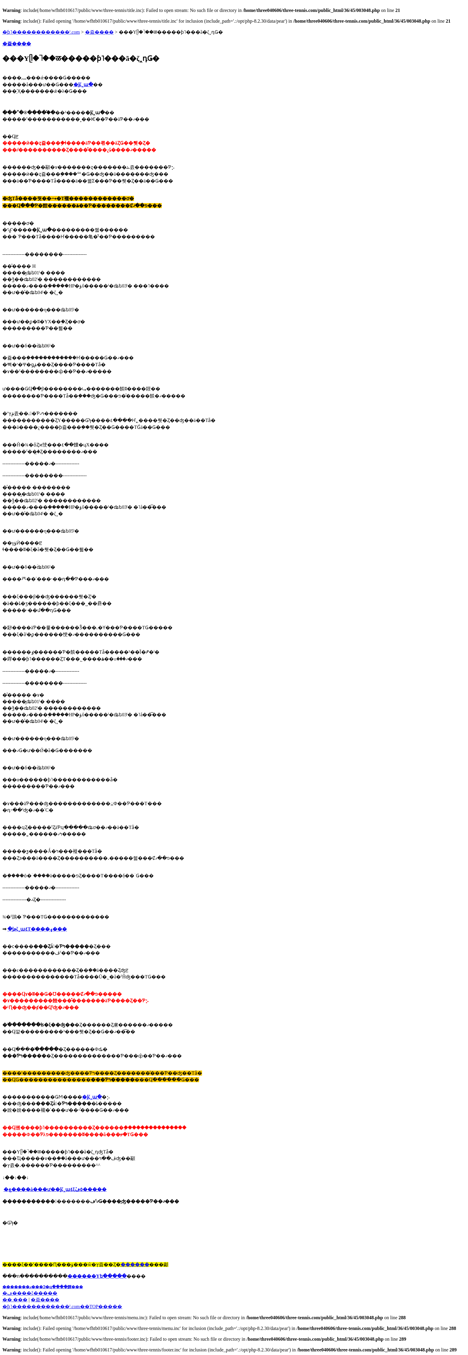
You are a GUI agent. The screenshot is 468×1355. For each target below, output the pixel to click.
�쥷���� (99, 32)
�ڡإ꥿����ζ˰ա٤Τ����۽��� (37, 929)
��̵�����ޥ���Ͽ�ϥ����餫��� (42, 1287)
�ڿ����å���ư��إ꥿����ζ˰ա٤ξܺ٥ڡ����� (55, 1189)
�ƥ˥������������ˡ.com (41, 32)
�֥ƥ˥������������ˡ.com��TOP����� (62, 1306)
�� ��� (14, 1299)
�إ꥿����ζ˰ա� (92, 1096)
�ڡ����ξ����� (29, 1293)
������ (135, 1264)
